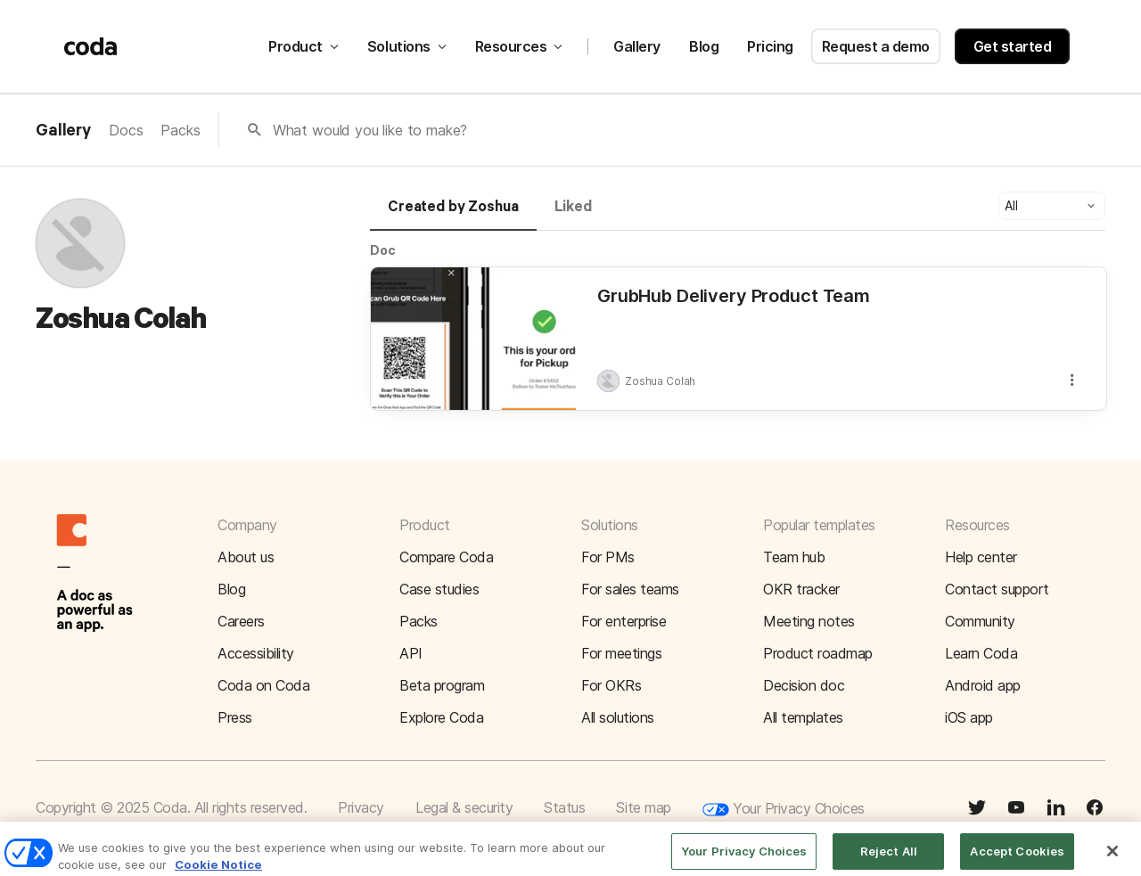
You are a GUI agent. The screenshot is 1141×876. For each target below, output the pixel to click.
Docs (126, 130)
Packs (180, 130)
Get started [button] (1012, 46)
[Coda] (91, 46)
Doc (383, 250)
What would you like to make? (370, 130)
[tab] (453, 215)
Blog (703, 46)
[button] (1051, 206)
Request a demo (876, 46)
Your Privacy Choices (783, 810)
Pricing (770, 46)
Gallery (637, 46)
